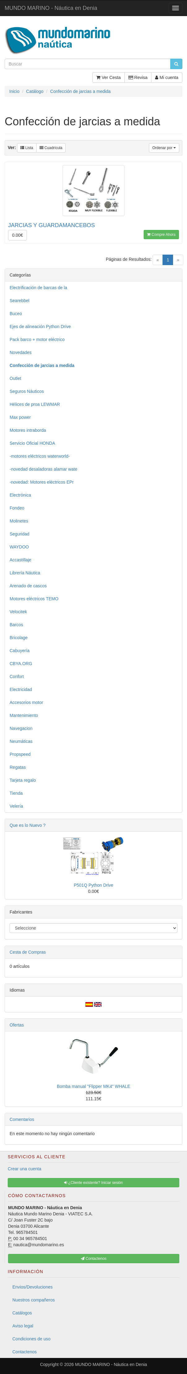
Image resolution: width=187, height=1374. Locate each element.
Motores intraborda (28, 430)
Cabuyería (20, 650)
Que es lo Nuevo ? (28, 825)
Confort (17, 676)
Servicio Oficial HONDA (32, 443)
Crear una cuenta (24, 1168)
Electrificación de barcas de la (38, 287)
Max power (20, 417)
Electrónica (20, 495)
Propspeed (20, 754)
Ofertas (17, 1024)
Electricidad (21, 689)
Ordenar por (164, 148)
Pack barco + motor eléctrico (37, 339)
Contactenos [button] (94, 1258)
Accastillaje (20, 559)
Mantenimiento (24, 715)
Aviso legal (22, 1325)
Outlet (15, 378)
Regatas (18, 767)
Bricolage (19, 637)
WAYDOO (19, 546)
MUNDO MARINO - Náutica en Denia (51, 8)
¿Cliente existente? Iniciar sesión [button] (93, 1182)
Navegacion (21, 728)
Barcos (16, 624)
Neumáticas (21, 741)
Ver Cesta (108, 77)
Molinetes (19, 520)
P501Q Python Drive (93, 885)
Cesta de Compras (28, 952)
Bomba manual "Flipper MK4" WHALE (93, 1086)
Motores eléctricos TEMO (34, 598)
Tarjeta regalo (23, 780)
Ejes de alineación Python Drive (40, 326)
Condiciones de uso (31, 1338)
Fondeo (17, 508)
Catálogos (22, 1312)
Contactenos (24, 1351)
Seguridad (19, 533)
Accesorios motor (26, 702)
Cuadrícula (51, 148)
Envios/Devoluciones (32, 1286)
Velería (16, 806)
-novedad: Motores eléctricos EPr (42, 482)
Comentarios (22, 1119)
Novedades (21, 352)
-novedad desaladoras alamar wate (43, 469)
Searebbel (19, 300)
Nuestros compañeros (33, 1299)
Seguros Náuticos (27, 391)
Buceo (16, 313)
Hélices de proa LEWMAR (35, 404)
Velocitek (18, 611)
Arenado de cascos (28, 585)
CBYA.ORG (21, 663)
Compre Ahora (161, 234)
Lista (26, 148)
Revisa (138, 77)
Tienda (16, 793)
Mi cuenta (166, 77)
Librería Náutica (25, 572)
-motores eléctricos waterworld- (40, 456)
